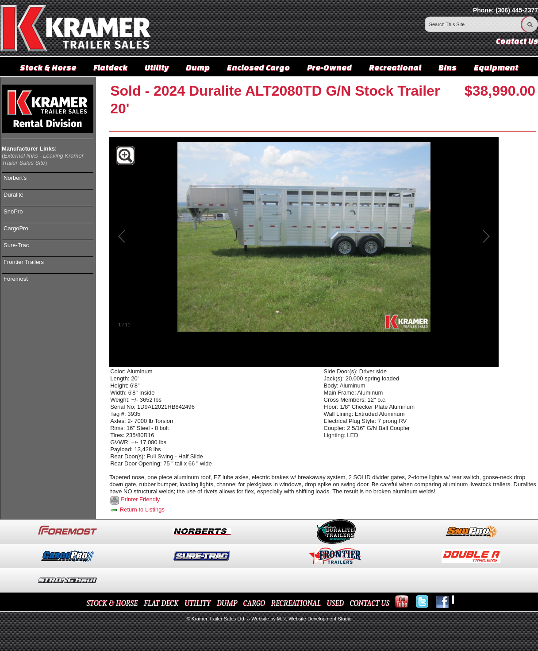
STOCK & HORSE (112, 603)
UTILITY (197, 603)
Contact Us (517, 41)
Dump (198, 67)
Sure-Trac (16, 245)
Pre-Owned (329, 67)
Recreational (395, 67)
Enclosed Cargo (258, 67)
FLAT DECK (161, 603)
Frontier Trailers (24, 262)
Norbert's (15, 177)
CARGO (254, 603)
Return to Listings (137, 509)
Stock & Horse (48, 67)
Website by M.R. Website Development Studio (301, 618)
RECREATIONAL (295, 603)
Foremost (16, 278)
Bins (447, 67)
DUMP (227, 603)
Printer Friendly (140, 499)
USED (335, 603)
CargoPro (16, 228)
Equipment (496, 67)
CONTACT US (369, 603)
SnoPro (13, 211)
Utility (157, 67)
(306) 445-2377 (517, 10)
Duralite (13, 194)
